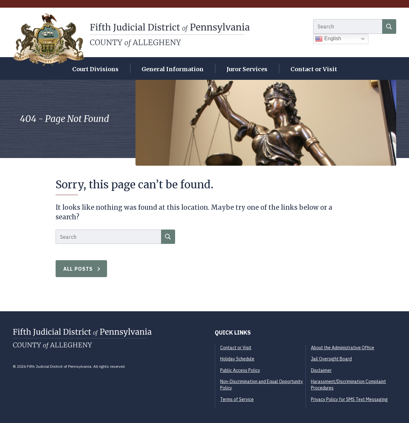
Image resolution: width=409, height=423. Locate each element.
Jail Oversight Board (331, 359)
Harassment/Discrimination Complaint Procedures (348, 385)
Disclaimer (321, 370)
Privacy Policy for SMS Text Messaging (349, 399)
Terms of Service (237, 399)
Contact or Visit (313, 69)
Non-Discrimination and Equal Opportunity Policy (261, 385)
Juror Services (247, 69)
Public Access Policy (240, 370)
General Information (173, 69)
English (328, 39)
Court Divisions (95, 69)
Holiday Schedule (237, 359)
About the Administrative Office (342, 348)
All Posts (78, 269)
